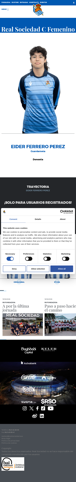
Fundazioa (6, 2)
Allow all (62, 269)
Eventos (43, 2)
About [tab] (62, 219)
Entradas (24, 2)
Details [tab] (38, 219)
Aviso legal (6, 438)
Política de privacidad (10, 441)
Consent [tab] (13, 219)
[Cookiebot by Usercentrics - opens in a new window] (62, 212)
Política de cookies (9, 443)
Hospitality (34, 2)
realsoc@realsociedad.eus (12, 436)
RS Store (15, 2)
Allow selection (38, 269)
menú (5, 9)
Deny (14, 269)
